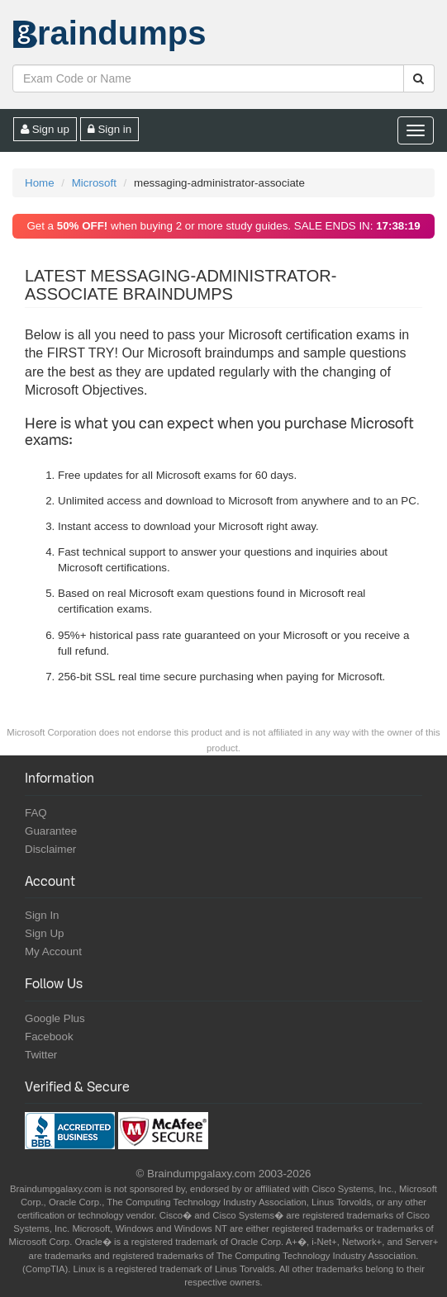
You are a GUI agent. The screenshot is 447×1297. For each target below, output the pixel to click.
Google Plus (55, 1018)
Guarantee (51, 831)
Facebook (49, 1036)
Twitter (41, 1054)
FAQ (36, 813)
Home (40, 183)
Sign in (110, 129)
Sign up (45, 129)
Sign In (42, 915)
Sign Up (44, 933)
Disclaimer (50, 849)
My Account (53, 951)
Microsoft (94, 183)
